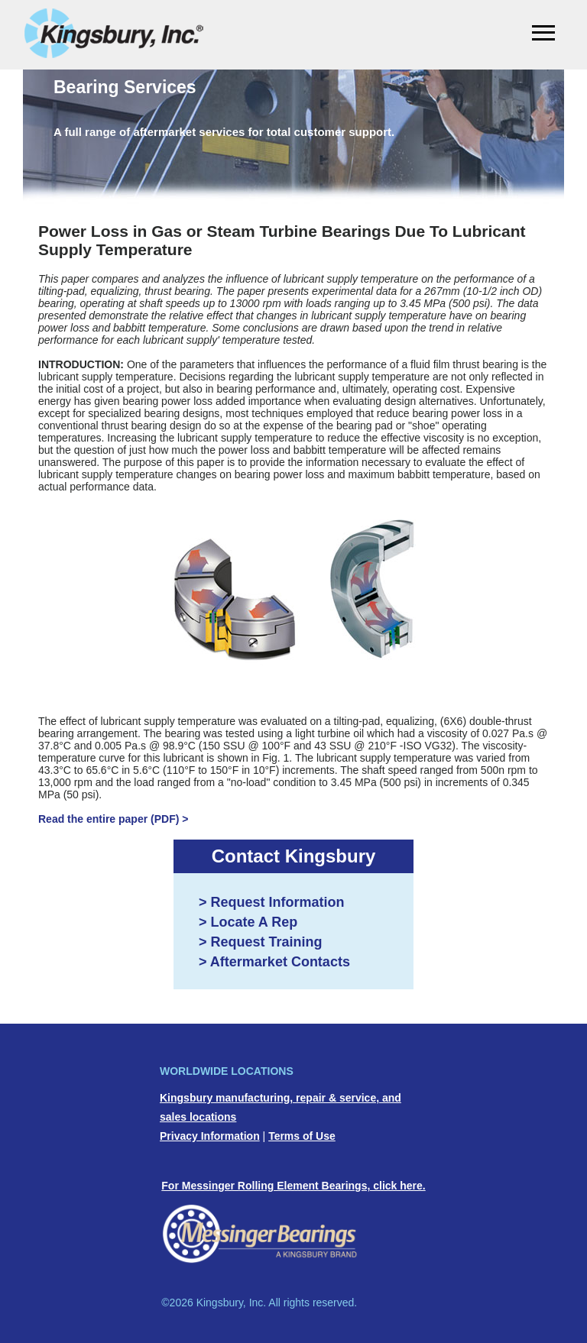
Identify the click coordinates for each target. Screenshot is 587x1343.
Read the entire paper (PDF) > (113, 819)
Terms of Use (302, 1136)
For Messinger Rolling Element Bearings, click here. (293, 1186)
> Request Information (272, 902)
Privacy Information (210, 1136)
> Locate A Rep (248, 922)
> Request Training (261, 942)
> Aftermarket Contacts (274, 961)
